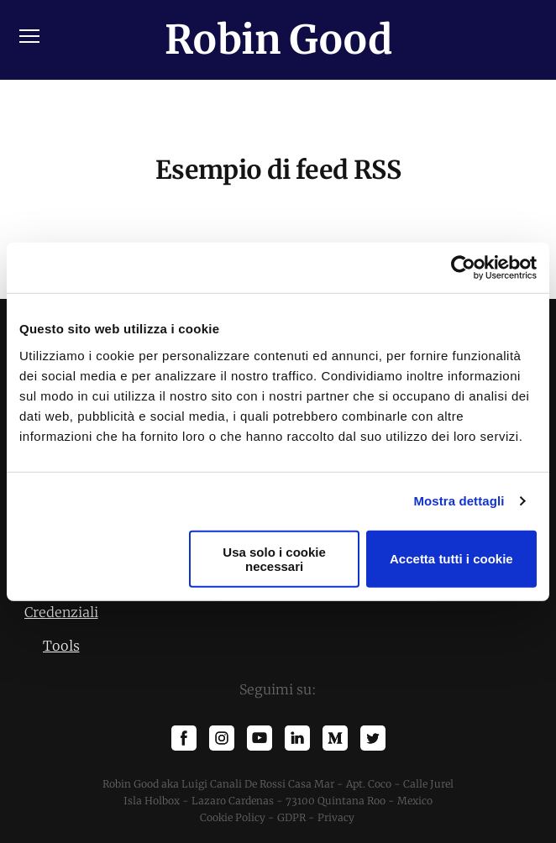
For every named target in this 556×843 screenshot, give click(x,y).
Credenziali (61, 612)
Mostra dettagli (458, 501)
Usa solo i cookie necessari (274, 558)
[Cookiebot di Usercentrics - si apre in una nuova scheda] (463, 267)
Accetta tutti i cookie (451, 559)
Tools (61, 645)
